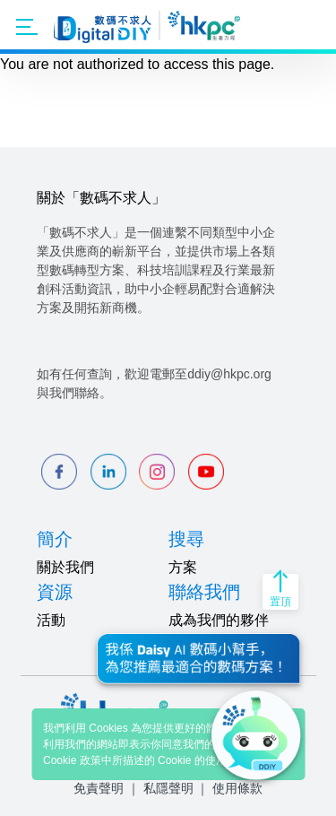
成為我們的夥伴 (218, 620)
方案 (182, 567)
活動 (51, 620)
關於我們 (65, 567)
